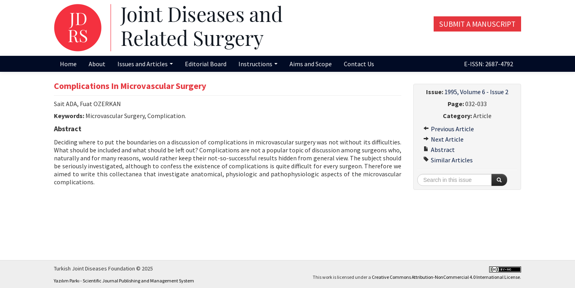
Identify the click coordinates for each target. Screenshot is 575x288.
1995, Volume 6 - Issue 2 (476, 92)
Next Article (443, 139)
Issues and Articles (145, 64)
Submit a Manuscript (477, 24)
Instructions (258, 64)
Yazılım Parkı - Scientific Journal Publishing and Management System (124, 281)
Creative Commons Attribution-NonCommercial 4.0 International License (446, 277)
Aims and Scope (310, 64)
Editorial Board (205, 64)
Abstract (439, 150)
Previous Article (448, 129)
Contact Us (359, 64)
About (97, 64)
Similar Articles (448, 160)
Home (68, 64)
